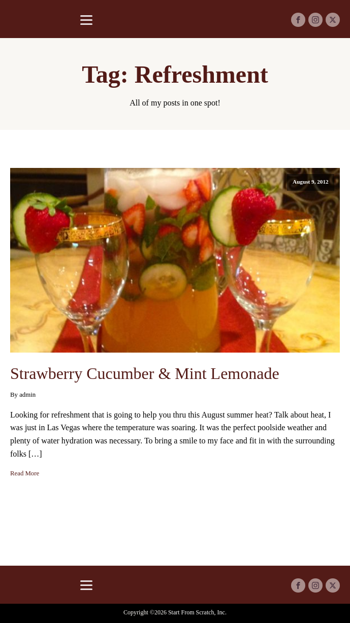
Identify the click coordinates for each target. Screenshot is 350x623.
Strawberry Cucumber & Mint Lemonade (144, 373)
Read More (24, 473)
